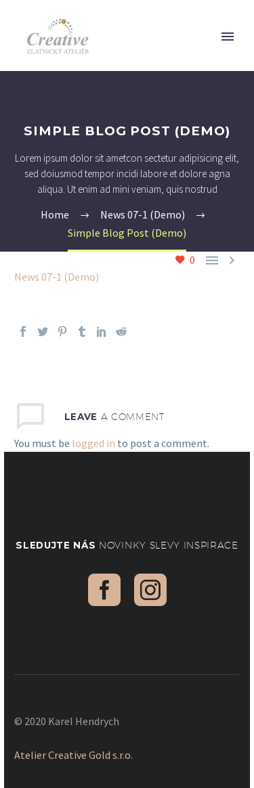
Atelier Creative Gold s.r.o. (73, 755)
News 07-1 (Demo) (56, 276)
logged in (93, 443)
